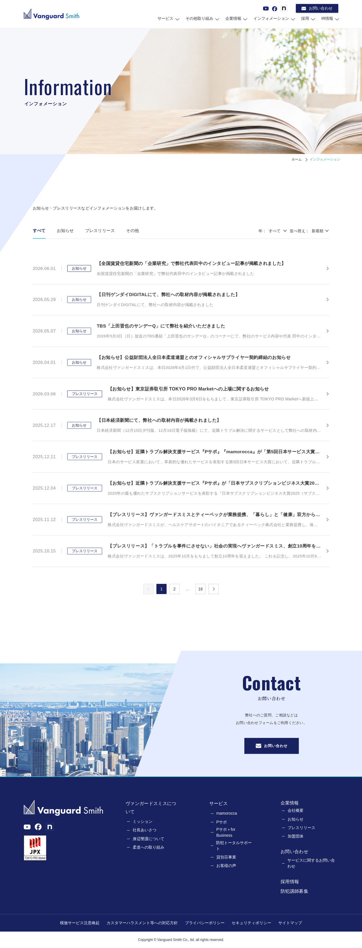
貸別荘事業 (226, 857)
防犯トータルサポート (234, 845)
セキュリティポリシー (251, 923)
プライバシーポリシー (205, 923)
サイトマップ (290, 923)
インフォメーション (271, 18)
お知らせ (295, 819)
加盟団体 (295, 836)
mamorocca (226, 813)
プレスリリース (301, 827)
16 (200, 589)
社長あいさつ (144, 830)
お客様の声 (226, 865)
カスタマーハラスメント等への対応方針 (142, 923)
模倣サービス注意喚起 (80, 923)
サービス (165, 18)
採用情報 (290, 881)
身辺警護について (148, 838)
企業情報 (233, 18)
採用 (305, 18)
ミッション (142, 821)
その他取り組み (199, 18)
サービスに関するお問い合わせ (311, 863)
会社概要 (295, 810)
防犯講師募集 (294, 891)
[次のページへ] (213, 589)
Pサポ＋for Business (226, 832)
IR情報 (327, 18)
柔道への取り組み (148, 847)
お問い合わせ (317, 8)
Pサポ (221, 822)
